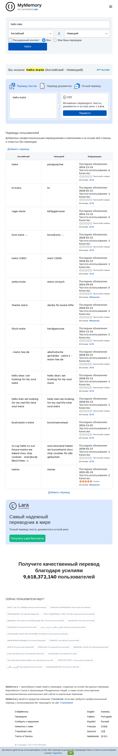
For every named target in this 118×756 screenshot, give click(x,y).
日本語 (104, 726)
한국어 (104, 736)
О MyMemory (21, 711)
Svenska (105, 711)
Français (91, 726)
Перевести (84, 113)
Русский (105, 721)
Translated (23, 731)
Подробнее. (57, 753)
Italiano (91, 716)
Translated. (66, 702)
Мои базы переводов (67, 40)
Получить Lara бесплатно (27, 538)
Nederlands (93, 736)
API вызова (103, 69)
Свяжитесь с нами (24, 726)
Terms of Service (24, 736)
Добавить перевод (18, 149)
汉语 (103, 731)
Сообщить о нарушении (27, 721)
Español (91, 721)
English (90, 711)
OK (70, 753)
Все (46, 40)
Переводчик (21, 716)
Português (106, 716)
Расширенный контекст (23, 40)
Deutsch (91, 731)
